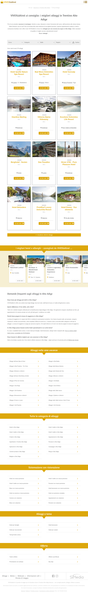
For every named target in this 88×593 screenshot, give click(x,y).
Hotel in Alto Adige (24, 427)
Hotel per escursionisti (24, 530)
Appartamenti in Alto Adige (64, 437)
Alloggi (4, 576)
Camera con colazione (24, 498)
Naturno (19, 218)
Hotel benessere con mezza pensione (64, 488)
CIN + (19, 76)
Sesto (42, 82)
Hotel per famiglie (24, 525)
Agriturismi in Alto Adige (24, 447)
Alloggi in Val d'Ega (24, 386)
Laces (44, 173)
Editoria (28, 591)
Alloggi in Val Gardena (24, 390)
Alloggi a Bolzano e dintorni (24, 371)
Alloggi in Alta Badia (64, 361)
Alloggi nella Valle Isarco (64, 390)
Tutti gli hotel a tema (24, 535)
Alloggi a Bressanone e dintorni (24, 395)
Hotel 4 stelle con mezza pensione (24, 483)
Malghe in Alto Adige (24, 456)
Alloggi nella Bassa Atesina (64, 366)
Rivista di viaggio (22, 578)
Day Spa (64, 562)
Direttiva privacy (35, 591)
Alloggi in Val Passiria (24, 405)
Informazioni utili (33, 576)
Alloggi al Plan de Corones (24, 381)
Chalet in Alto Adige (24, 437)
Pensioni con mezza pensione (64, 483)
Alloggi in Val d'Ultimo (64, 386)
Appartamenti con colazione (64, 498)
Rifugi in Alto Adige (64, 451)
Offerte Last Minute (64, 557)
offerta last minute (73, 340)
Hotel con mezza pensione (24, 478)
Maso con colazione (24, 503)
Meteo (12, 576)
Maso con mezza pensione (24, 488)
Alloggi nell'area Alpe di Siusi (24, 361)
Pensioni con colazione (64, 503)
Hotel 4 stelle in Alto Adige (24, 432)
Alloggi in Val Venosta (64, 405)
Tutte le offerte (24, 557)
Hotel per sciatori (64, 530)
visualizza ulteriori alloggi (45, 235)
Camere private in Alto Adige (24, 451)
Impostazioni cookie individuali (46, 591)
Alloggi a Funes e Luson (24, 400)
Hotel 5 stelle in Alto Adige (64, 432)
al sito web (18, 88)
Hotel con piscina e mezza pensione (24, 493)
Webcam (21, 576)
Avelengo (44, 128)
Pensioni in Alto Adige (64, 442)
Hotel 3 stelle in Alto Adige (64, 427)
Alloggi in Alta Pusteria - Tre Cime (24, 366)
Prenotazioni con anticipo (24, 562)
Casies (15, 82)
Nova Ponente (67, 82)
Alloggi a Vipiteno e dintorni (64, 395)
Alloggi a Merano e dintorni (64, 376)
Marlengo (20, 128)
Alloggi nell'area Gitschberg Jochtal (24, 376)
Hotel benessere (64, 525)
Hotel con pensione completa (64, 493)
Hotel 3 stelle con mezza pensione (64, 478)
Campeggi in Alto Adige (64, 447)
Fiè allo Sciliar (69, 218)
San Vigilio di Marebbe (69, 128)
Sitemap (23, 591)
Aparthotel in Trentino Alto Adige (24, 442)
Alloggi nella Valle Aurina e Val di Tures (64, 400)
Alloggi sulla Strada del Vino (64, 371)
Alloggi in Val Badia (64, 381)
